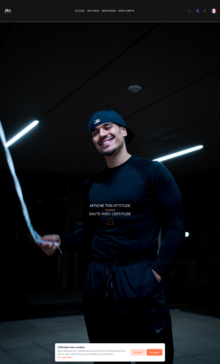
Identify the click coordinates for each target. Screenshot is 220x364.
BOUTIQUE (93, 10)
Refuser (138, 352)
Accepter (154, 352)
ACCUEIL (80, 10)
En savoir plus (65, 357)
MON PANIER (109, 10)
